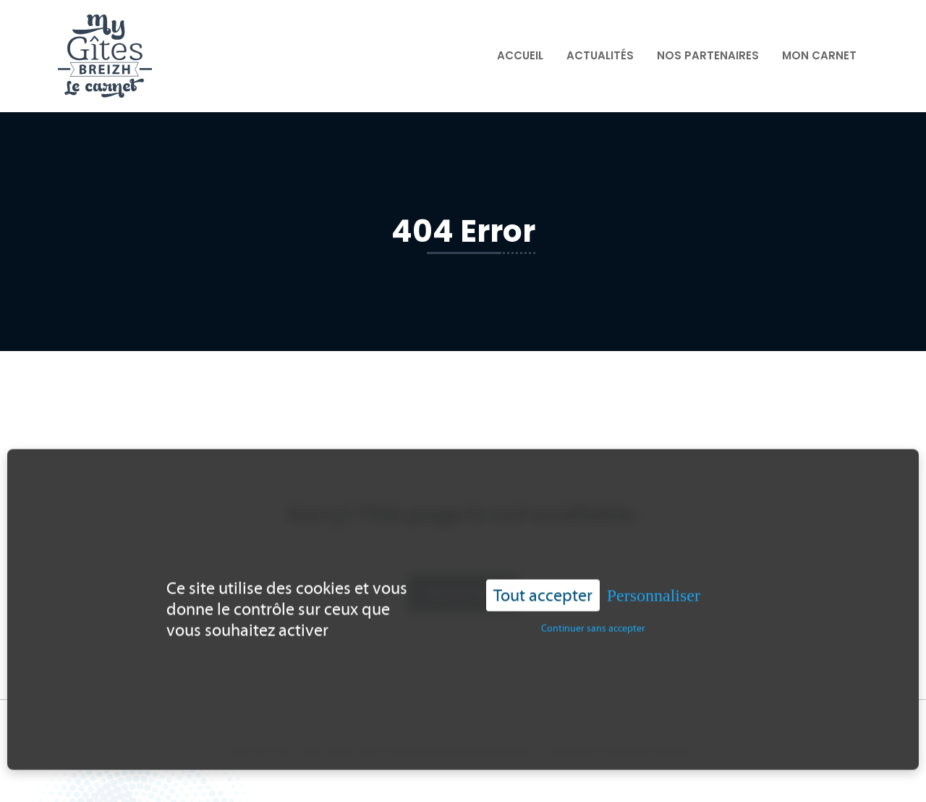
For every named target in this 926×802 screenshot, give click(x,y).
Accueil (520, 55)
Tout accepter (542, 588)
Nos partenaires (708, 55)
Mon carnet (819, 55)
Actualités (600, 55)
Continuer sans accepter (593, 623)
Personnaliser (653, 589)
